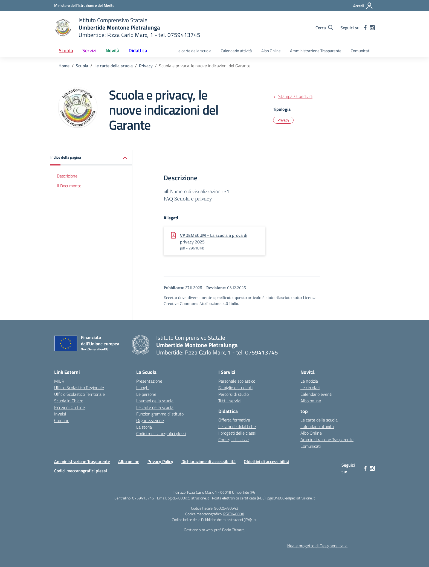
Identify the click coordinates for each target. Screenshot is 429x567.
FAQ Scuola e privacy (188, 199)
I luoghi (142, 387)
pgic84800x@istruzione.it (188, 498)
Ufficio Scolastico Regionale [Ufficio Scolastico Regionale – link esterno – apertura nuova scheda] (79, 387)
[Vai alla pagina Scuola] (82, 65)
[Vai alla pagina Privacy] (146, 65)
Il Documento (69, 185)
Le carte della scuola (193, 51)
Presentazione (149, 381)
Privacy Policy (160, 461)
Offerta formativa (234, 420)
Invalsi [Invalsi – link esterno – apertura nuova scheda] (60, 414)
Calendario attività (236, 51)
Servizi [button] (89, 50)
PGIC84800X (233, 514)
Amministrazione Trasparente (315, 51)
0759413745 (143, 498)
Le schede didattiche (237, 426)
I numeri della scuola (154, 400)
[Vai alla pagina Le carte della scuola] (113, 65)
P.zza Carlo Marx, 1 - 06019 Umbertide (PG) (222, 492)
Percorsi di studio (233, 394)
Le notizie (309, 381)
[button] (91, 157)
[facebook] (365, 27)
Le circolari (310, 387)
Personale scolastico (236, 381)
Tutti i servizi (229, 400)
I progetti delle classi (237, 433)
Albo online (310, 400)
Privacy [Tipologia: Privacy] (283, 120)
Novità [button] (112, 50)
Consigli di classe (233, 439)
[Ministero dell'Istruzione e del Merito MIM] (84, 5)
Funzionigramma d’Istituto (160, 414)
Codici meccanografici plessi (161, 433)
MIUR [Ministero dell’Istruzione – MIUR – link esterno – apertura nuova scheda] (59, 381)
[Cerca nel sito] (324, 27)
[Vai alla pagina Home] (64, 65)
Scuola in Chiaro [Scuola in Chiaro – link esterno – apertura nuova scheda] (68, 400)
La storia (144, 427)
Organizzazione (150, 420)
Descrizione (67, 176)
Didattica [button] (138, 50)
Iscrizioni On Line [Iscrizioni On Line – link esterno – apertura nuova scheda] (69, 407)
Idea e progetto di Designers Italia (317, 545)
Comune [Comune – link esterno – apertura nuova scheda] (61, 420)
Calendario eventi (316, 394)
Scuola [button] (66, 50)
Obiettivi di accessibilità (266, 461)
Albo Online (271, 51)
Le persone (146, 394)
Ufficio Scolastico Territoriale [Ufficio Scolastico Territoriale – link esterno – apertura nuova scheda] (79, 394)
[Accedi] (363, 5)
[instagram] (372, 27)
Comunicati (360, 51)
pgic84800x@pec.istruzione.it (291, 498)
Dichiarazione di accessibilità (208, 461)
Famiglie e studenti (235, 387)
